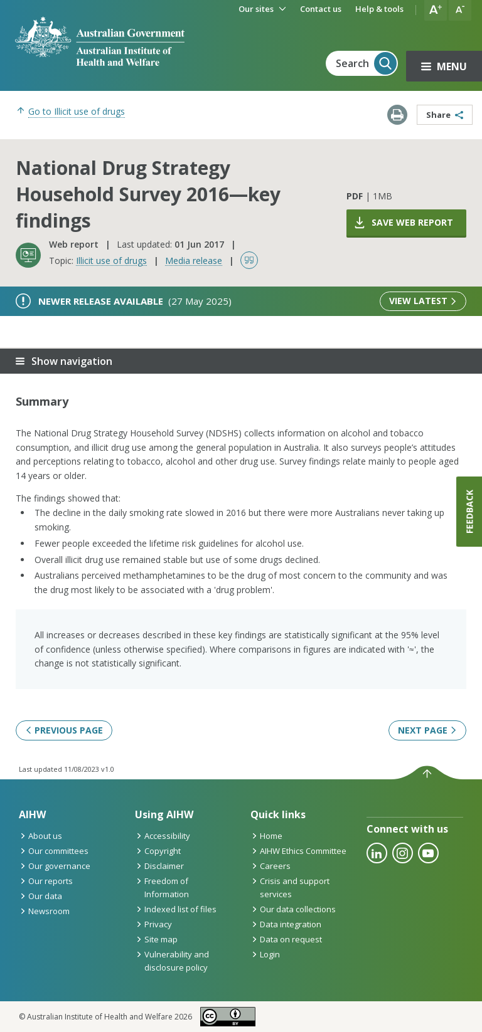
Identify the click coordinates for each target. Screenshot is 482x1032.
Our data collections (293, 909)
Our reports (46, 881)
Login (265, 954)
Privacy (153, 924)
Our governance (54, 865)
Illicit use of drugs (111, 260)
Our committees (53, 850)
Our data (40, 896)
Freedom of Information (162, 887)
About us (40, 835)
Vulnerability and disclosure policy (172, 961)
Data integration (285, 924)
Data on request (286, 939)
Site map (156, 939)
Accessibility (162, 835)
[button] (435, 10)
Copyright (158, 850)
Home (266, 835)
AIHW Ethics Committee (298, 850)
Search (366, 63)
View (423, 301)
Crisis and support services (289, 887)
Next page (427, 730)
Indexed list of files (176, 909)
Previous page (64, 730)
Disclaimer (159, 865)
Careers (270, 865)
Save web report (403, 222)
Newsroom (44, 911)
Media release (193, 260)
